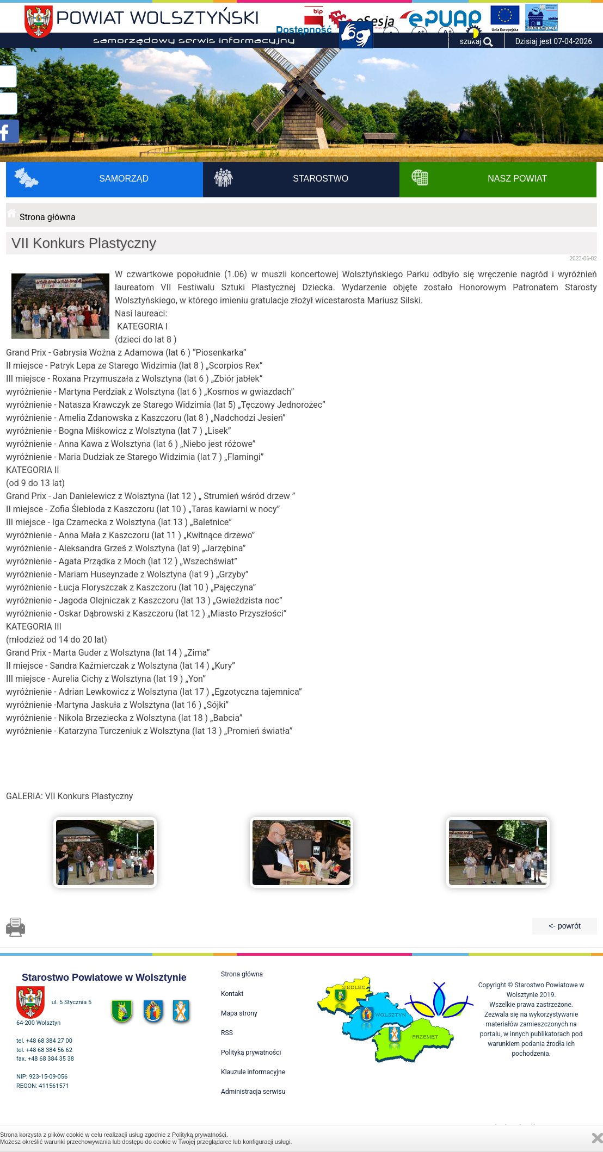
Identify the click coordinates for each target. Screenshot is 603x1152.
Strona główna (48, 217)
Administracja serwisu (253, 1091)
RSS (227, 1033)
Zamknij (597, 1138)
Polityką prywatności (199, 1134)
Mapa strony (239, 1013)
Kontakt (232, 994)
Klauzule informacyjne (253, 1072)
